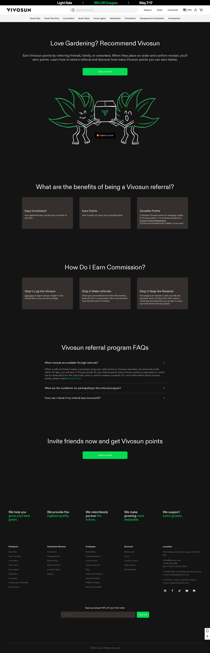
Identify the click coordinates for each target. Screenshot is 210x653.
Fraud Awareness (93, 556)
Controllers (13, 561)
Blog (87, 569)
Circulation (13, 578)
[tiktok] (179, 590)
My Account (129, 552)
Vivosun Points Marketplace (153, 220)
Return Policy (52, 561)
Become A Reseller (94, 587)
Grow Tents (13, 565)
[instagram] (165, 590)
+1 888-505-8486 (170, 563)
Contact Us (52, 552)
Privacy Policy (91, 561)
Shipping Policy (53, 556)
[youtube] (187, 590)
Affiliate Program (93, 582)
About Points (74, 378)
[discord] (194, 590)
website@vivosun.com (179, 575)
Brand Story (91, 552)
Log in (126, 556)
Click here (29, 295)
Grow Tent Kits (15, 556)
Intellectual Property (94, 574)
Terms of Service (93, 565)
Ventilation (13, 574)
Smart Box (13, 552)
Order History (130, 565)
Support (148, 10)
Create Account (131, 561)
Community (173, 10)
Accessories (14, 587)
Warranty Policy (53, 565)
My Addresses (130, 569)
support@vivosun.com (179, 583)
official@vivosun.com (172, 560)
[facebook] (172, 590)
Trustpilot (13, 630)
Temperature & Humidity (18, 582)
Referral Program (93, 578)
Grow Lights (14, 569)
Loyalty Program (54, 569)
